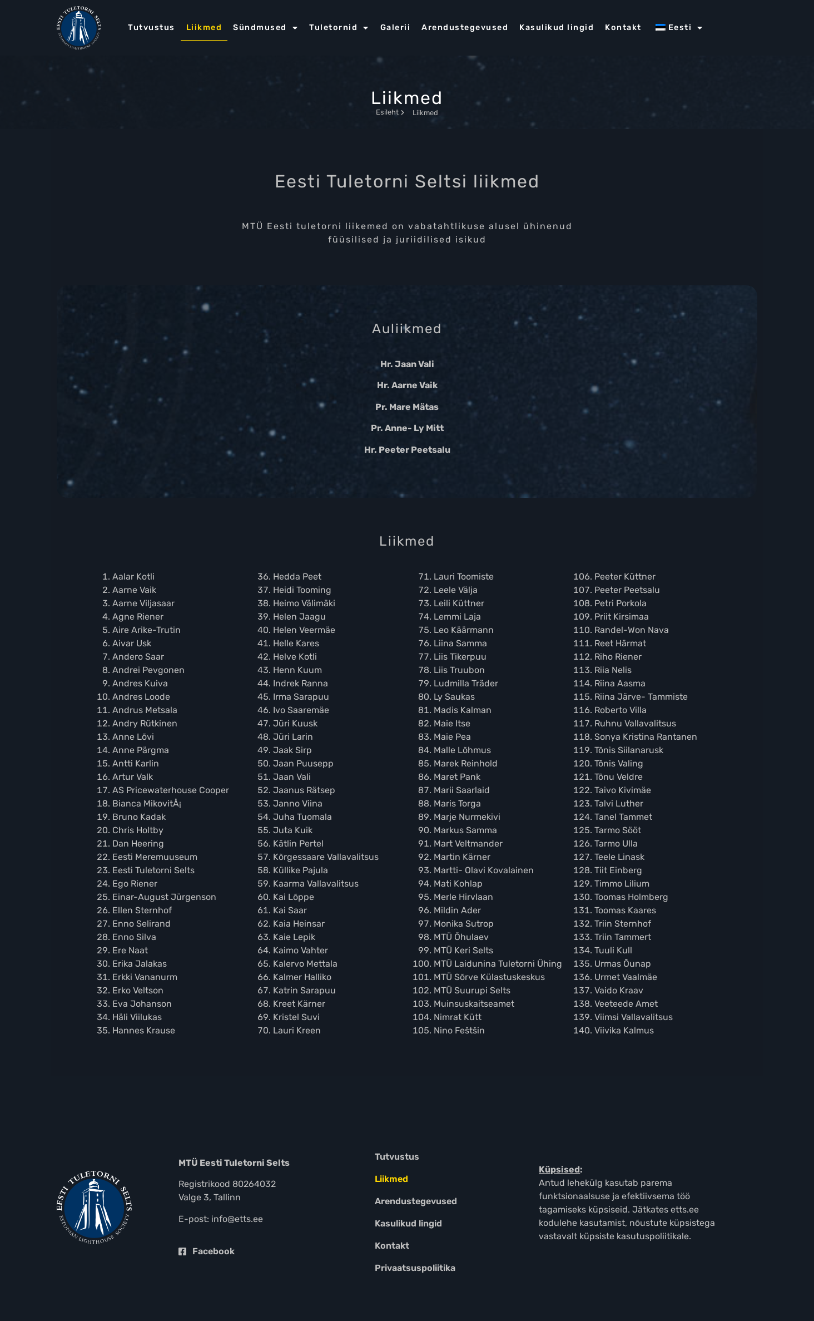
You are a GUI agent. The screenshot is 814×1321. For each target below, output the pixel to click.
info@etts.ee (237, 1219)
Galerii (395, 27)
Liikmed (204, 27)
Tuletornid (339, 27)
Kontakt (623, 27)
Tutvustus (151, 27)
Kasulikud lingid (556, 27)
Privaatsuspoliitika (415, 1268)
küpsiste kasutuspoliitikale (634, 1236)
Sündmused (265, 27)
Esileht (390, 112)
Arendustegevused (464, 27)
